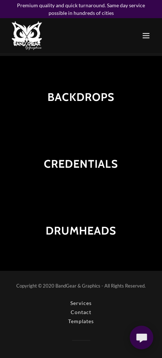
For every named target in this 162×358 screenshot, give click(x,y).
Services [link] (80, 303)
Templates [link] (81, 321)
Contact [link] (81, 312)
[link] (27, 35)
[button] (146, 35)
